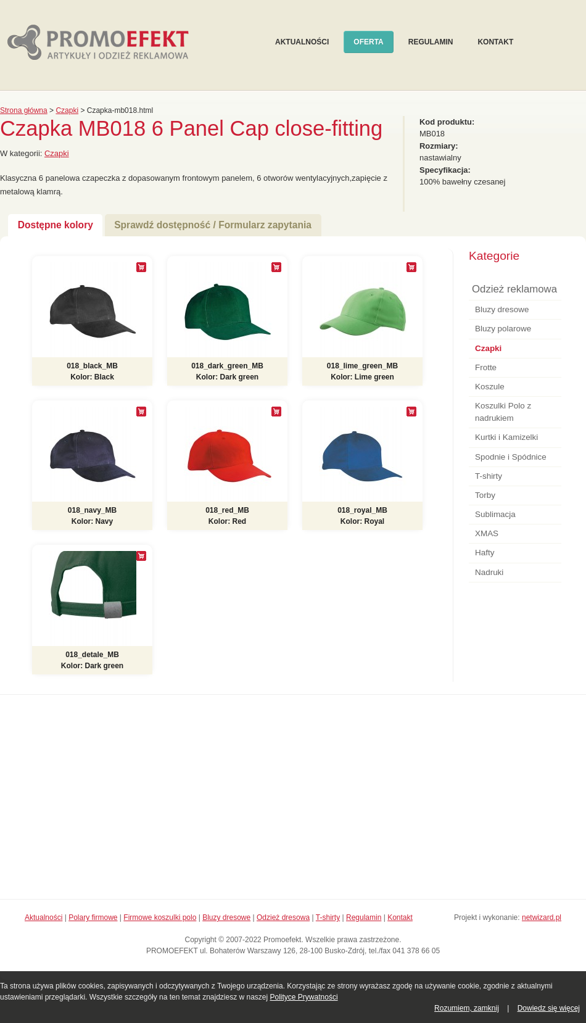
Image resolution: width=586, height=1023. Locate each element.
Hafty (484, 552)
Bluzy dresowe (502, 309)
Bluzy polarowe (503, 328)
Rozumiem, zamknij (466, 1008)
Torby (485, 495)
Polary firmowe (92, 917)
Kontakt (495, 42)
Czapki (67, 110)
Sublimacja (495, 514)
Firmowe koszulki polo (159, 917)
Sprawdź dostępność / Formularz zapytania (213, 225)
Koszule (490, 386)
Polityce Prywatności (304, 997)
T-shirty (488, 476)
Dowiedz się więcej (549, 1008)
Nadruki (489, 572)
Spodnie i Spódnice (511, 457)
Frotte (486, 367)
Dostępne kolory (55, 225)
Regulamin (430, 42)
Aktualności (302, 42)
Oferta (368, 42)
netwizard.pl (541, 917)
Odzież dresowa (283, 917)
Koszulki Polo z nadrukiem (503, 412)
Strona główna (23, 110)
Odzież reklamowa (514, 289)
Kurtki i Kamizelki (506, 437)
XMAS (486, 533)
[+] (141, 267)
